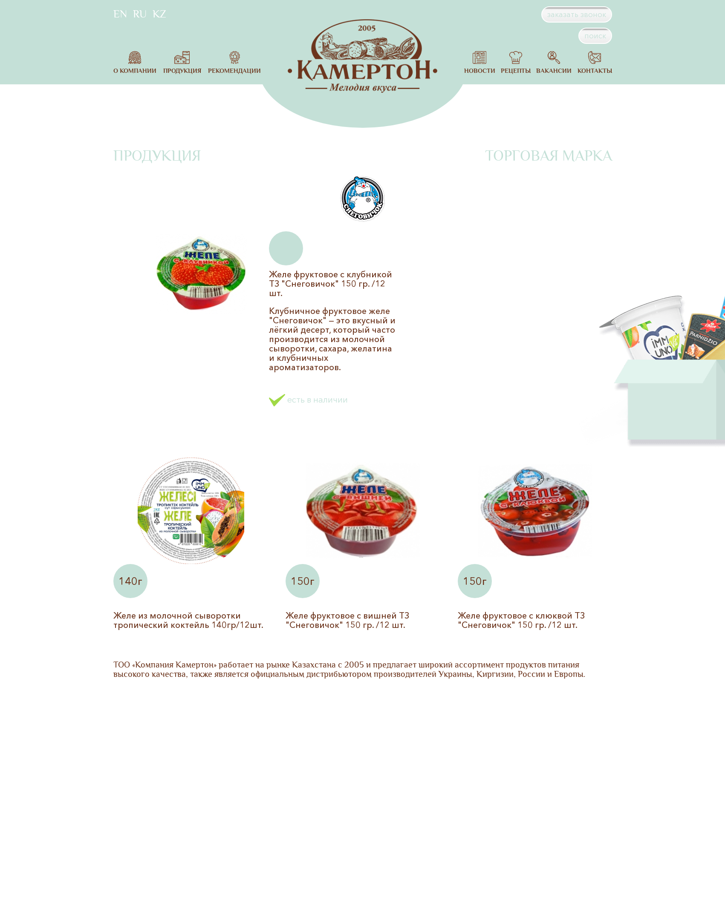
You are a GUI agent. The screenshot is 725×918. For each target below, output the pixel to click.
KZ (159, 14)
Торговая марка (548, 156)
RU (140, 14)
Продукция (157, 156)
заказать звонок (576, 14)
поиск (595, 35)
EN (120, 14)
